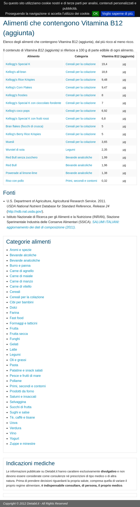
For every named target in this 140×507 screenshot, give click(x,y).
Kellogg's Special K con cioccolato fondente (33, 103)
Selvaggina (18, 402)
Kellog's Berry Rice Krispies (23, 134)
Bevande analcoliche (79, 157)
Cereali (15, 292)
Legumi (70, 149)
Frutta (14, 328)
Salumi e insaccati (23, 396)
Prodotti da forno (22, 391)
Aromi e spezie (21, 250)
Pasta (14, 365)
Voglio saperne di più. (117, 13)
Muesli (10, 141)
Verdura (15, 428)
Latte (13, 349)
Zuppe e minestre (22, 443)
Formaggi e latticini (23, 323)
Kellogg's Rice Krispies (20, 79)
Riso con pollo (15, 180)
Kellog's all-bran (16, 71)
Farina (14, 312)
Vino (13, 433)
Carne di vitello (21, 286)
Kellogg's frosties (16, 95)
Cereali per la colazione (81, 64)
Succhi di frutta (21, 407)
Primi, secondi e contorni (81, 180)
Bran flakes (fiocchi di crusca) (24, 126)
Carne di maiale (21, 276)
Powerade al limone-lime (21, 173)
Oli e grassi (18, 360)
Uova (13, 423)
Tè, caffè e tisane (22, 417)
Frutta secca (19, 333)
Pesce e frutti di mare (25, 375)
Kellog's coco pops (18, 110)
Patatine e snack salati (26, 370)
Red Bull (11, 165)
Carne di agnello (22, 271)
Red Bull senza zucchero (22, 157)
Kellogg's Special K (18, 64)
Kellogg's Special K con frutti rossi (27, 118)
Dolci (13, 307)
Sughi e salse (20, 412)
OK (95, 13)
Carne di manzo (21, 281)
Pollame (16, 381)
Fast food (17, 318)
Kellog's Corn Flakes (19, 87)
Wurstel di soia (15, 149)
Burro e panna (20, 265)
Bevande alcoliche (23, 255)
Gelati (14, 344)
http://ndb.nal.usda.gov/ (25, 211)
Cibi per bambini (22, 302)
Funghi (15, 339)
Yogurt (14, 438)
